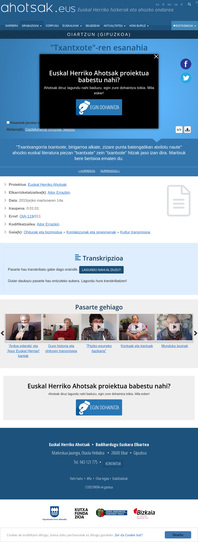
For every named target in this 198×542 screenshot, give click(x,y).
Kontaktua (113, 463)
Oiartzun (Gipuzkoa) (99, 34)
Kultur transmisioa (135, 232)
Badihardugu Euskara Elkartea (122, 444)
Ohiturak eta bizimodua (43, 232)
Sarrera (11, 25)
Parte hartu (76, 478)
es (157, 4)
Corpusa (52, 25)
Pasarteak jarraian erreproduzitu (34, 123)
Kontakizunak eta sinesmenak (91, 232)
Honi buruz (139, 25)
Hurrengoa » (110, 171)
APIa (89, 478)
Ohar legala (102, 478)
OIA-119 (26, 216)
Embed (179, 129)
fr (163, 4)
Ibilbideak (93, 25)
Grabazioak (32, 25)
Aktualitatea (115, 25)
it (182, 4)
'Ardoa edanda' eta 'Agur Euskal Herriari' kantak (23, 351)
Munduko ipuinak (174, 346)
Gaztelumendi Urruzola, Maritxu (50, 129)
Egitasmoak (184, 25)
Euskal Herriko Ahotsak (47, 185)
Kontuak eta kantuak (137, 346)
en (169, 4)
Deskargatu (187, 129)
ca (176, 4)
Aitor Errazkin (59, 192)
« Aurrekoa (86, 171)
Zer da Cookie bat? (129, 535)
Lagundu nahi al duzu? (101, 270)
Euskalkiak (72, 25)
